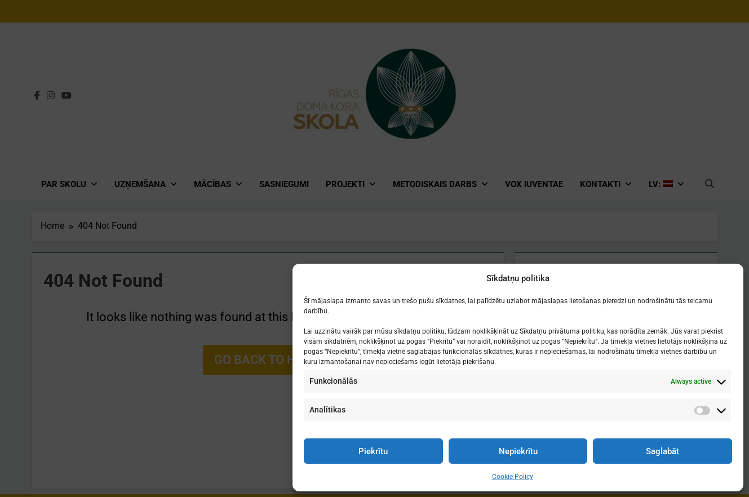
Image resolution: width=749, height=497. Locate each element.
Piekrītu (373, 451)
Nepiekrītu (518, 451)
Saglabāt (662, 451)
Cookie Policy (512, 477)
